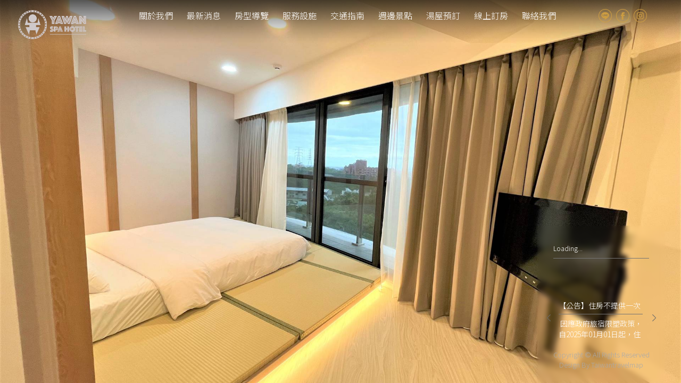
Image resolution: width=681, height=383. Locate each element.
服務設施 (300, 15)
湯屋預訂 (443, 15)
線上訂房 (491, 15)
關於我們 (156, 15)
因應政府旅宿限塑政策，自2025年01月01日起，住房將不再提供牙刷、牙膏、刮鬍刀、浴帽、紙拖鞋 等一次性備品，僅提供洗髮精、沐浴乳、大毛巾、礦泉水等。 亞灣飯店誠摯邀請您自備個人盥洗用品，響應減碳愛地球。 (600, 328)
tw (658, 16)
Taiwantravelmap (617, 365)
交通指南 (347, 15)
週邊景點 (395, 15)
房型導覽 (252, 15)
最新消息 (204, 15)
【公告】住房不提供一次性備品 (600, 307)
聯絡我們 (539, 15)
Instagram (640, 16)
